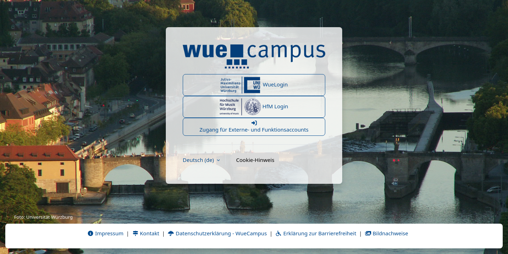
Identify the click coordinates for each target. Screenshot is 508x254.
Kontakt (145, 233)
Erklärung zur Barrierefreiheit (315, 233)
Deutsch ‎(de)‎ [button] (199, 159)
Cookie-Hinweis (255, 159)
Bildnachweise (386, 233)
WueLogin (254, 85)
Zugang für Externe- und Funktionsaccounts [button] (254, 126)
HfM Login (254, 106)
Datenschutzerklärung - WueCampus (217, 233)
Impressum (105, 233)
